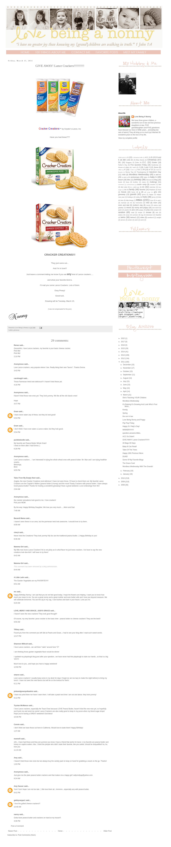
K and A (132, 169)
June (125, 386)
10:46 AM (17, 807)
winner (123, 220)
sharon (17, 675)
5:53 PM (17, 418)
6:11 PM (17, 684)
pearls (127, 210)
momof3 (17, 739)
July (125, 383)
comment (121, 184)
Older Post (107, 831)
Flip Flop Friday (128, 425)
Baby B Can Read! (130, 448)
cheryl (16, 532)
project (156, 210)
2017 (123, 343)
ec (143, 187)
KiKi (139, 169)
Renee (16, 345)
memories (139, 203)
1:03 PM (17, 764)
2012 (123, 360)
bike (128, 180)
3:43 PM (17, 371)
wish (136, 220)
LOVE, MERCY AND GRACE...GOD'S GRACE (32, 611)
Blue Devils (140, 160)
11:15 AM (17, 750)
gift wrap (147, 192)
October (126, 373)
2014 (123, 353)
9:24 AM (17, 778)
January (126, 476)
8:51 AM (17, 584)
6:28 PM (17, 449)
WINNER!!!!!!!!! (128, 431)
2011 (123, 364)
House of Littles (123, 167)
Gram (16, 412)
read (132, 212)
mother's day (138, 205)
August (126, 380)
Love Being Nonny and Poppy (134, 422)
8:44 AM (17, 570)
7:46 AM (17, 511)
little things (129, 200)
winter (130, 220)
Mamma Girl (19, 547)
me (131, 203)
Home (60, 831)
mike (147, 203)
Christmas (152, 160)
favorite (142, 190)
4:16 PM (17, 385)
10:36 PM (17, 717)
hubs (145, 197)
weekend (150, 217)
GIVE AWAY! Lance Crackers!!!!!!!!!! (136, 441)
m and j (158, 200)
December (127, 366)
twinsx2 (133, 217)
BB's (124, 160)
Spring (125, 415)
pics (133, 210)
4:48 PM (17, 821)
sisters (120, 215)
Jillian (120, 169)
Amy (16, 758)
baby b (153, 177)
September (127, 376)
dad (159, 184)
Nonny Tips (130, 172)
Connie (17, 724)
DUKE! (125, 458)
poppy (141, 210)
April (125, 393)
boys (127, 182)
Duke (137, 162)
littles (139, 199)
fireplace (152, 189)
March (125, 397)
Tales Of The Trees (130, 451)
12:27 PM (17, 636)
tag (142, 215)
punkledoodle (19, 440)
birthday (137, 179)
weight (159, 217)
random (121, 212)
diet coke (124, 187)
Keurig (125, 411)
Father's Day (122, 165)
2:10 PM (17, 357)
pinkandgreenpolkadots (23, 691)
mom (155, 203)
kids (159, 197)
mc (15, 592)
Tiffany (16, 630)
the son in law (128, 418)
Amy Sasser (19, 786)
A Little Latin (19, 577)
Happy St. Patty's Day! (131, 428)
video (142, 217)
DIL (119, 162)
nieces (128, 208)
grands (133, 194)
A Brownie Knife (137, 157)
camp (144, 182)
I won (134, 167)
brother (135, 182)
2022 (123, 340)
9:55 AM (17, 622)
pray (148, 210)
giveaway (16, 330)
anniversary (135, 177)
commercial (130, 184)
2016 (123, 347)
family (132, 189)
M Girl (151, 169)
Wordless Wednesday (139, 174)
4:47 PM (17, 404)
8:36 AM (17, 539)
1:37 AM (17, 731)
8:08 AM (17, 525)
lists (122, 200)
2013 (123, 357)
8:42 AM (17, 556)
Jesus (156, 167)
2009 (123, 483)
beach (120, 180)
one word (155, 207)
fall (125, 189)
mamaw (123, 203)
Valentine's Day (155, 172)
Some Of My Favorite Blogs (133, 461)
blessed (148, 180)
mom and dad (123, 205)
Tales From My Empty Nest (24, 478)
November (127, 370)
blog (156, 180)
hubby (138, 197)
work (142, 220)
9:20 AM (17, 603)
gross (144, 194)
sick (157, 212)
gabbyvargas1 (19, 800)
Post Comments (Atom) (27, 835)
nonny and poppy (141, 208)
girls (155, 192)
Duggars (129, 162)
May (125, 390)
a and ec (157, 175)
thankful (158, 215)
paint (120, 210)
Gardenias (154, 165)
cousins (152, 184)
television (149, 215)
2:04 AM (17, 489)
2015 (123, 350)
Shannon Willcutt (21, 644)
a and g (125, 177)
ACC (146, 157)
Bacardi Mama (19, 518)
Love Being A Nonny (142, 117)
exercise (152, 187)
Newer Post (12, 831)
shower (148, 212)
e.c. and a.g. (134, 187)
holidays (130, 197)
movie (148, 205)
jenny (154, 197)
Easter (154, 162)
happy (151, 194)
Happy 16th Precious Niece (133, 455)
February (126, 472)
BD (132, 160)
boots (120, 182)
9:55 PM (17, 470)
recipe (140, 212)
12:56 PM (17, 667)
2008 (123, 487)
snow (127, 215)
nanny (16, 814)
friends (123, 192)
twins (123, 217)
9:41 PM (17, 793)
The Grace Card (129, 465)
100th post (121, 157)
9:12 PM (17, 698)
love (151, 200)
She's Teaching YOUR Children (134, 399)
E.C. (144, 162)
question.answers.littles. (132, 435)
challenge (153, 182)
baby (145, 177)
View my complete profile (127, 138)
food (159, 189)
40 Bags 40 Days (129, 445)
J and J (147, 167)
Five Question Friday (139, 165)
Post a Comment (17, 826)
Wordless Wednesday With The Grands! (138, 468)
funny (133, 192)
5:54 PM (17, 432)
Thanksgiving (141, 172)
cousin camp (141, 184)
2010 (123, 480)
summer (135, 215)
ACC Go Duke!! (128, 438)
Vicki (124, 175)
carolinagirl (18, 378)
